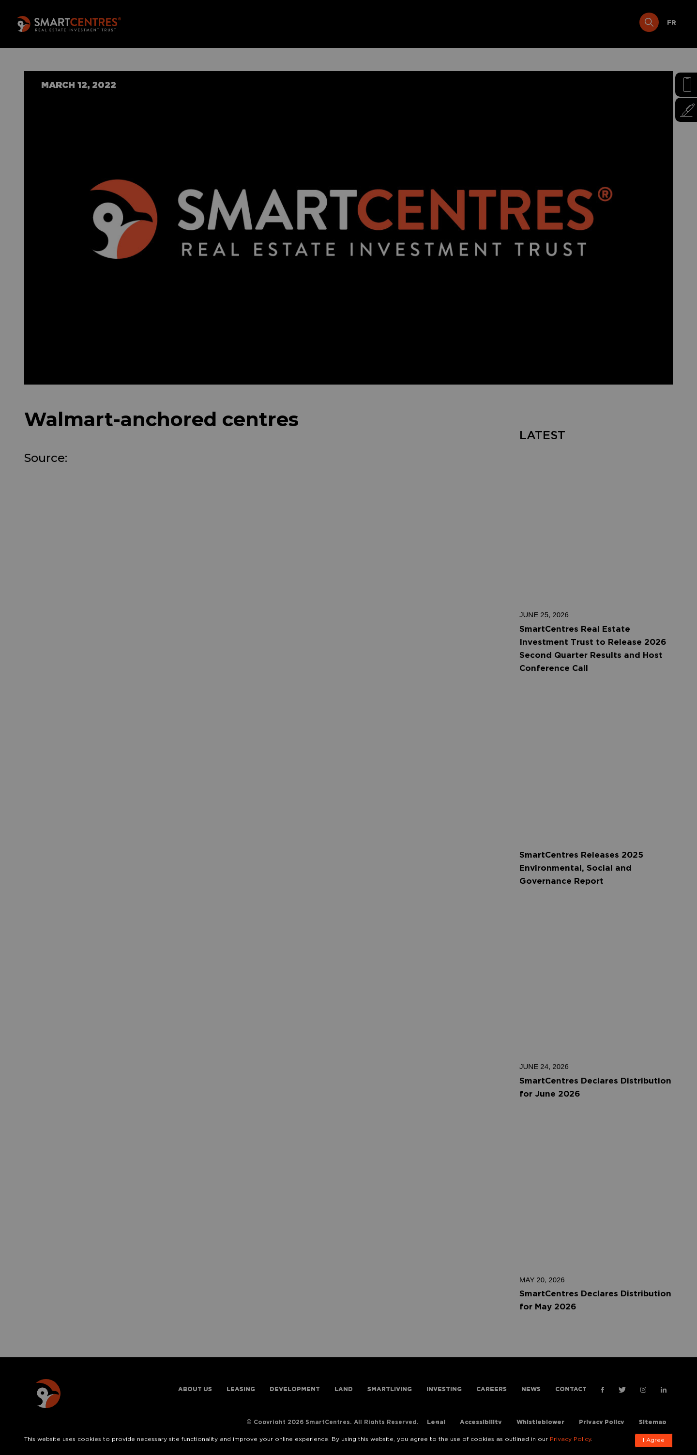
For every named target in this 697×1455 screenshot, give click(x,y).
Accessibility (481, 1422)
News (568, 23)
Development (312, 23)
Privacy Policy (601, 1422)
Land (364, 23)
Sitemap (653, 1422)
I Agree (654, 1440)
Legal (436, 1422)
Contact (612, 23)
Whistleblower (540, 1422)
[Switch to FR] (671, 23)
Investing (472, 23)
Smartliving (413, 23)
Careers (524, 23)
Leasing (254, 23)
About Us (204, 23)
